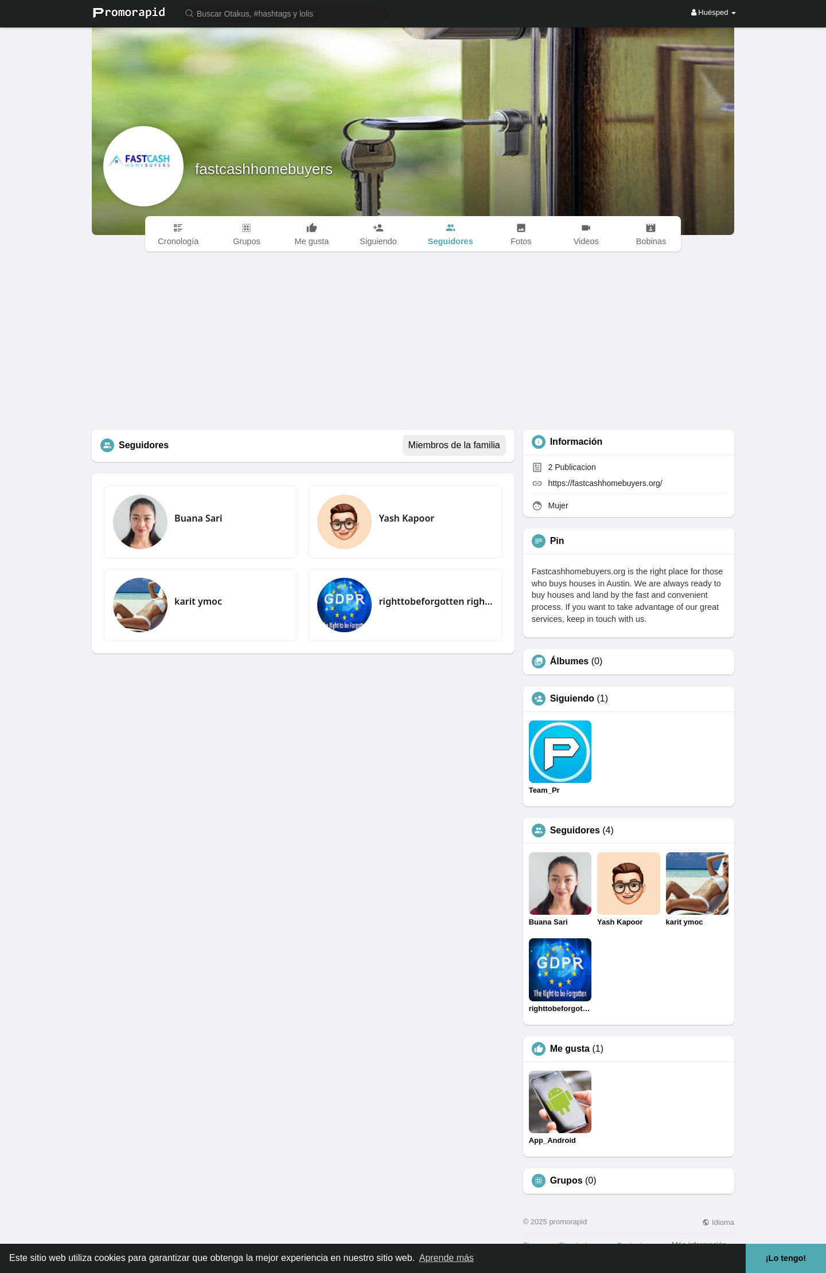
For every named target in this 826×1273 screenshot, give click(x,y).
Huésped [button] (713, 12)
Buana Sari (198, 518)
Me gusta (570, 1048)
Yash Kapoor (406, 518)
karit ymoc (198, 601)
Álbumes (569, 661)
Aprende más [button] (446, 1258)
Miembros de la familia (454, 445)
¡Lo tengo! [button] (786, 1258)
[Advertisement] (413, 343)
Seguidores (575, 830)
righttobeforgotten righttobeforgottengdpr (436, 601)
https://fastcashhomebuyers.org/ (605, 483)
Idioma (718, 1222)
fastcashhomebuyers (264, 169)
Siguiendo (572, 698)
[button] (285, 12)
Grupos (566, 1180)
